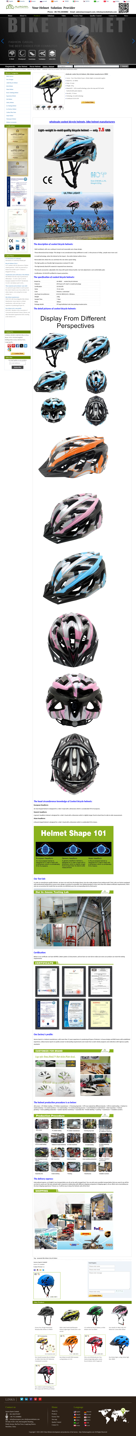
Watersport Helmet (11, 119)
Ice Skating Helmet (11, 106)
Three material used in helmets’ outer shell (16, 286)
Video (64, 16)
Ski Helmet (9, 99)
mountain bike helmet (43, 1258)
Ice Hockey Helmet (11, 109)
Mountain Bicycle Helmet (34, 69)
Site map (54, 1419)
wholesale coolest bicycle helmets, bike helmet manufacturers (82, 121)
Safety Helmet (10, 102)
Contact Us (113, 16)
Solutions (51, 16)
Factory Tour (78, 16)
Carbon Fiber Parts (11, 112)
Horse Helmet (35, 66)
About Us (23, 16)
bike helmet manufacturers (12, 297)
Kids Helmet (9, 86)
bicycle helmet (53, 1258)
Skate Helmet (9, 89)
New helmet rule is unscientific (13, 308)
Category (11, 69)
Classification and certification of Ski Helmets (17, 274)
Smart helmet (9, 115)
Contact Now (17, 353)
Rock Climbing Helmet (12, 92)
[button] (62, 62)
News (126, 16)
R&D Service (9, 76)
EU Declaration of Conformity (13, 258)
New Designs (9, 79)
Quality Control (95, 16)
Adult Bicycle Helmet (20, 69)
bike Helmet (22, 66)
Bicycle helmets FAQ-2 (12, 263)
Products (37, 16)
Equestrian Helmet (11, 96)
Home (10, 16)
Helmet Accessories (11, 122)
